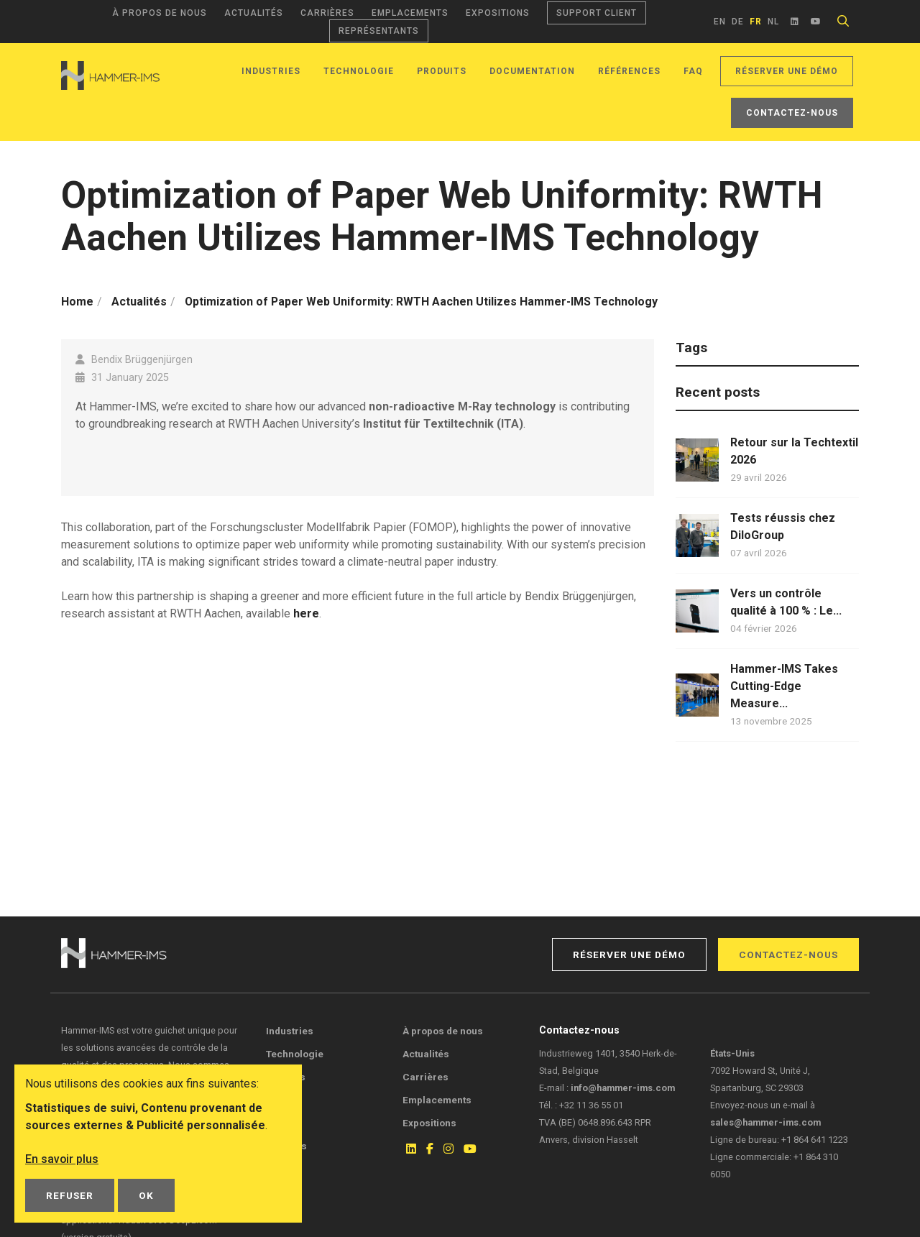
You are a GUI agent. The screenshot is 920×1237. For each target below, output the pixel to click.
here (306, 613)
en (720, 22)
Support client (596, 13)
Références (629, 71)
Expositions (498, 13)
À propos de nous (159, 13)
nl (773, 22)
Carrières (327, 13)
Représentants (379, 31)
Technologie (358, 71)
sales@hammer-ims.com (765, 1122)
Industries (271, 71)
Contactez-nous (792, 113)
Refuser (69, 1195)
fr (756, 22)
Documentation (532, 71)
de (738, 22)
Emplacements (410, 13)
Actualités (253, 13)
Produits (441, 71)
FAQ (693, 71)
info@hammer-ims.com (623, 1087)
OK (146, 1195)
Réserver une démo (786, 71)
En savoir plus (62, 1159)
